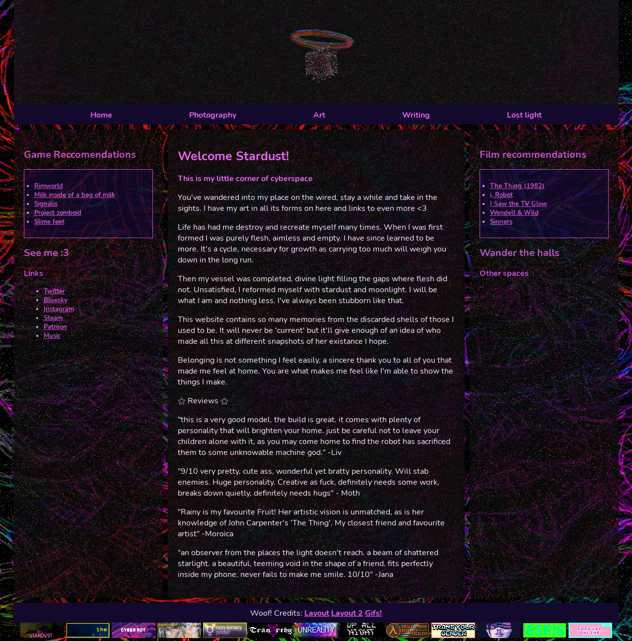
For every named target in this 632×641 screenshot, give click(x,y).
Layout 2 (347, 613)
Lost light (524, 115)
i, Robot (501, 195)
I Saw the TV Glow (518, 203)
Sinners (501, 221)
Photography (212, 115)
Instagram (59, 309)
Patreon (55, 326)
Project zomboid (57, 212)
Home (101, 115)
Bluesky (56, 300)
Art (319, 115)
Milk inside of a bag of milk (74, 195)
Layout (316, 613)
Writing (416, 115)
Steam (53, 318)
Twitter (54, 291)
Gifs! (373, 613)
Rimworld (48, 186)
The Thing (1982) (517, 186)
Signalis (46, 203)
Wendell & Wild (514, 212)
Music (52, 335)
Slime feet (49, 221)
